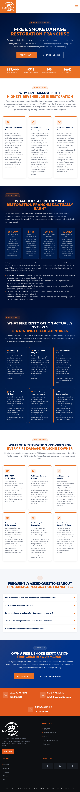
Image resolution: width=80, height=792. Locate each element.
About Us (6, 764)
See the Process (51, 55)
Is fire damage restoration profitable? (40, 605)
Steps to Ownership (49, 732)
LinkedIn (60, 766)
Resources (46, 744)
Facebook (47, 766)
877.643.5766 (16, 697)
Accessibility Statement (67, 788)
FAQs (45, 736)
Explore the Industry (51, 676)
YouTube (73, 766)
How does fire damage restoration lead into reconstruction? (40, 621)
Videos (5, 776)
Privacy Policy (56, 788)
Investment (6, 768)
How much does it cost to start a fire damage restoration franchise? (40, 598)
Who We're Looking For (50, 740)
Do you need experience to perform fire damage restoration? (40, 613)
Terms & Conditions (34, 788)
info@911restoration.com (59, 697)
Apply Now (27, 55)
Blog (4, 780)
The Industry (7, 772)
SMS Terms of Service (46, 788)
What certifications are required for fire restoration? (40, 628)
